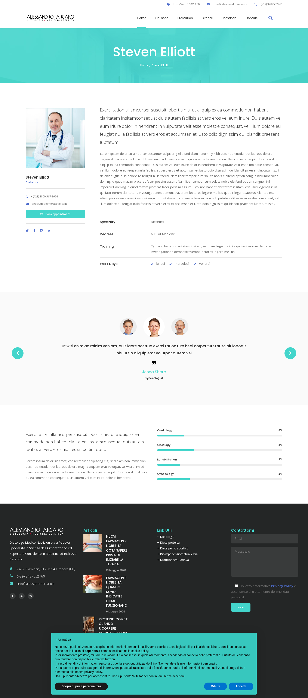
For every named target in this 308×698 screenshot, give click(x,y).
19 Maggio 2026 (116, 570)
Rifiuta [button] (215, 686)
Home (144, 65)
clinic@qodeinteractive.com (49, 204)
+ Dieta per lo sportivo (172, 548)
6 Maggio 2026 (115, 611)
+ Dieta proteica (168, 542)
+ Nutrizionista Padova (173, 560)
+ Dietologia (165, 537)
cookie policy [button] (139, 651)
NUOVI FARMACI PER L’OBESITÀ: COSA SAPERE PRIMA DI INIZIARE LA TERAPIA (116, 550)
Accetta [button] (240, 686)
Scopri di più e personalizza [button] (81, 686)
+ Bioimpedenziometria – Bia (177, 554)
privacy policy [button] (93, 672)
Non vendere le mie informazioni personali (187, 663)
